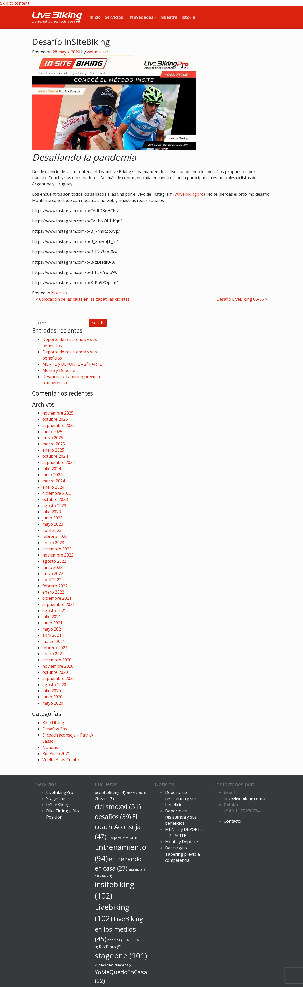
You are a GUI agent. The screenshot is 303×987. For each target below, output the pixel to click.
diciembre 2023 (56, 493)
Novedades (141, 17)
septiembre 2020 (58, 678)
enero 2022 (53, 592)
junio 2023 (52, 518)
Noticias (59, 293)
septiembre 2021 (58, 604)
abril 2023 (51, 530)
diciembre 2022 (56, 549)
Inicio (95, 17)
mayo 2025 (52, 438)
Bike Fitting (53, 722)
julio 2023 (51, 512)
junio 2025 (52, 431)
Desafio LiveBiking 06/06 (241, 299)
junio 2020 (52, 697)
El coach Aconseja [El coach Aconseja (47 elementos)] (118, 826)
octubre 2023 (55, 499)
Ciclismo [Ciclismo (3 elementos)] (104, 798)
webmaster (97, 52)
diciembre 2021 (56, 598)
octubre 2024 (55, 456)
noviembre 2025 (57, 413)
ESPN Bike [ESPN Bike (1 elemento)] (103, 876)
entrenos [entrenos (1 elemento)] (136, 869)
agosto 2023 (54, 505)
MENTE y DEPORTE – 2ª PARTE (72, 364)
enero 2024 (53, 487)
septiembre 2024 (58, 462)
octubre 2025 (55, 419)
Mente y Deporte (58, 370)
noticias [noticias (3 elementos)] (116, 940)
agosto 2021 (54, 610)
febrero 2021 (55, 647)
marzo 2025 (53, 444)
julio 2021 (51, 617)
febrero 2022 (55, 586)
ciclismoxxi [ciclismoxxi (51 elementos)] (118, 806)
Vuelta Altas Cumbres (63, 759)
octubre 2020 (55, 672)
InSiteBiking (58, 804)
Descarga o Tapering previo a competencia (182, 854)
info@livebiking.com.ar (245, 798)
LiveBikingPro (59, 792)
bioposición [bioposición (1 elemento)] (136, 793)
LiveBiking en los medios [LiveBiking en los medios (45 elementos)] (119, 928)
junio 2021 (52, 623)
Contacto (232, 821)
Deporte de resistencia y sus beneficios (181, 798)
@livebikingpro (189, 194)
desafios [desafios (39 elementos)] (113, 816)
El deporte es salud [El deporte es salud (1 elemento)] (122, 838)
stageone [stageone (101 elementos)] (121, 955)
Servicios (114, 17)
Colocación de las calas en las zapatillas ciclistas (83, 299)
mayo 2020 (52, 703)
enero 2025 (53, 450)
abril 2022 (51, 579)
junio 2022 (52, 567)
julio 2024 (51, 468)
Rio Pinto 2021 (56, 753)
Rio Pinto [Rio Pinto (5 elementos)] (110, 947)
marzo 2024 (53, 481)
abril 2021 (51, 635)
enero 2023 (53, 542)
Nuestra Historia (177, 17)
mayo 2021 (52, 629)
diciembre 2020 (56, 660)
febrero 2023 (55, 536)
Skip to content (14, 3)
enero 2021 (53, 654)
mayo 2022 (52, 573)
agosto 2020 (54, 684)
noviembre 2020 (57, 666)
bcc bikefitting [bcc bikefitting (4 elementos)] (110, 792)
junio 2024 (52, 475)
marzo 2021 (53, 641)
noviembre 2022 (57, 555)
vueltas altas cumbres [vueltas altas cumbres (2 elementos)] (113, 965)
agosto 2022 (54, 561)
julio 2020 (51, 691)
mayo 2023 (52, 524)
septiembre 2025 (58, 425)
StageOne (55, 798)
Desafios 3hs (54, 729)
